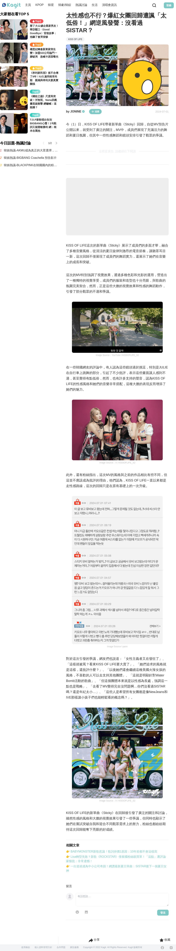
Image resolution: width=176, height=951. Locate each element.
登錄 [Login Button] (168, 5)
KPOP (39, 4)
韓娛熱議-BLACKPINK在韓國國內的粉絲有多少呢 (31, 165)
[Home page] (11, 5)
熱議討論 (81, 4)
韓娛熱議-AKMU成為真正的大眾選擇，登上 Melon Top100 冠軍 (31, 150)
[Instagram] (171, 948)
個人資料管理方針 (43, 947)
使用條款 (25, 947)
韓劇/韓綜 (64, 4)
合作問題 (61, 947)
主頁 (28, 4)
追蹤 (95, 111)
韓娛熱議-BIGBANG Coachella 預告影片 (30, 157)
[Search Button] (154, 5)
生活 (95, 4)
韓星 (51, 4)
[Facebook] (162, 948)
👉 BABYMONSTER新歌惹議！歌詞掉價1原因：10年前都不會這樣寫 (111, 851)
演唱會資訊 (109, 4)
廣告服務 (74, 947)
